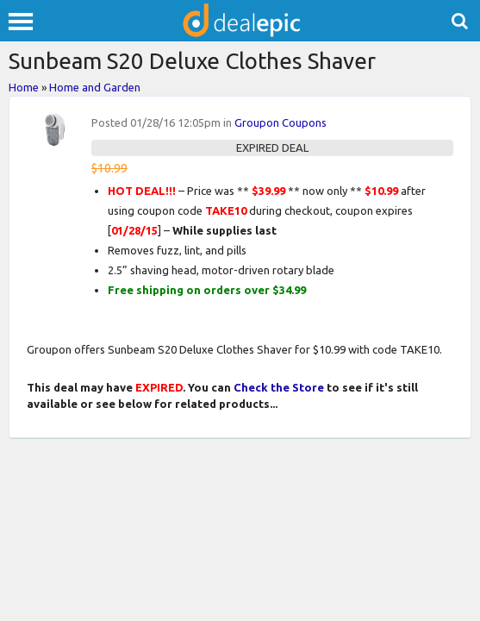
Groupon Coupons (280, 122)
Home (24, 87)
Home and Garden (94, 87)
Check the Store (279, 387)
